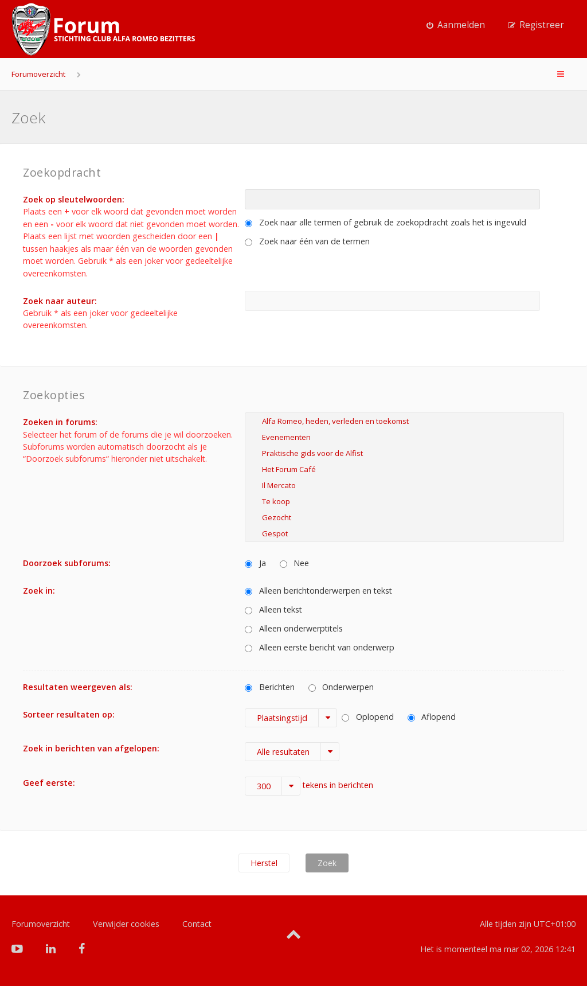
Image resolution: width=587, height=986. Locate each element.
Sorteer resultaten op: (69, 714)
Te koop (404, 501)
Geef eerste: (49, 782)
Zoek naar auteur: (60, 300)
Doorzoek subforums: (67, 563)
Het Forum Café (404, 469)
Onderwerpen (341, 686)
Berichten (270, 686)
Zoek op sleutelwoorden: (73, 199)
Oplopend (368, 716)
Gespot (404, 533)
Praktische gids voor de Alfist (404, 453)
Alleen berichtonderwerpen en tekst (318, 590)
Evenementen (404, 437)
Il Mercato (404, 485)
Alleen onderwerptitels (294, 628)
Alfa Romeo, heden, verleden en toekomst (404, 421)
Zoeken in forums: (60, 421)
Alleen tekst (273, 609)
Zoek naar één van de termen (307, 241)
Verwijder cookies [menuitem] (126, 923)
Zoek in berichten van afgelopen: (91, 748)
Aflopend (432, 716)
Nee (295, 563)
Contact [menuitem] (197, 923)
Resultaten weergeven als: (77, 686)
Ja (255, 563)
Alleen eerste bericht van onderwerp (319, 647)
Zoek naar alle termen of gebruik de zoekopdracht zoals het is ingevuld (385, 222)
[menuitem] (455, 25)
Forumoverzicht (38, 74)
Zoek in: (39, 590)
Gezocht (404, 517)
